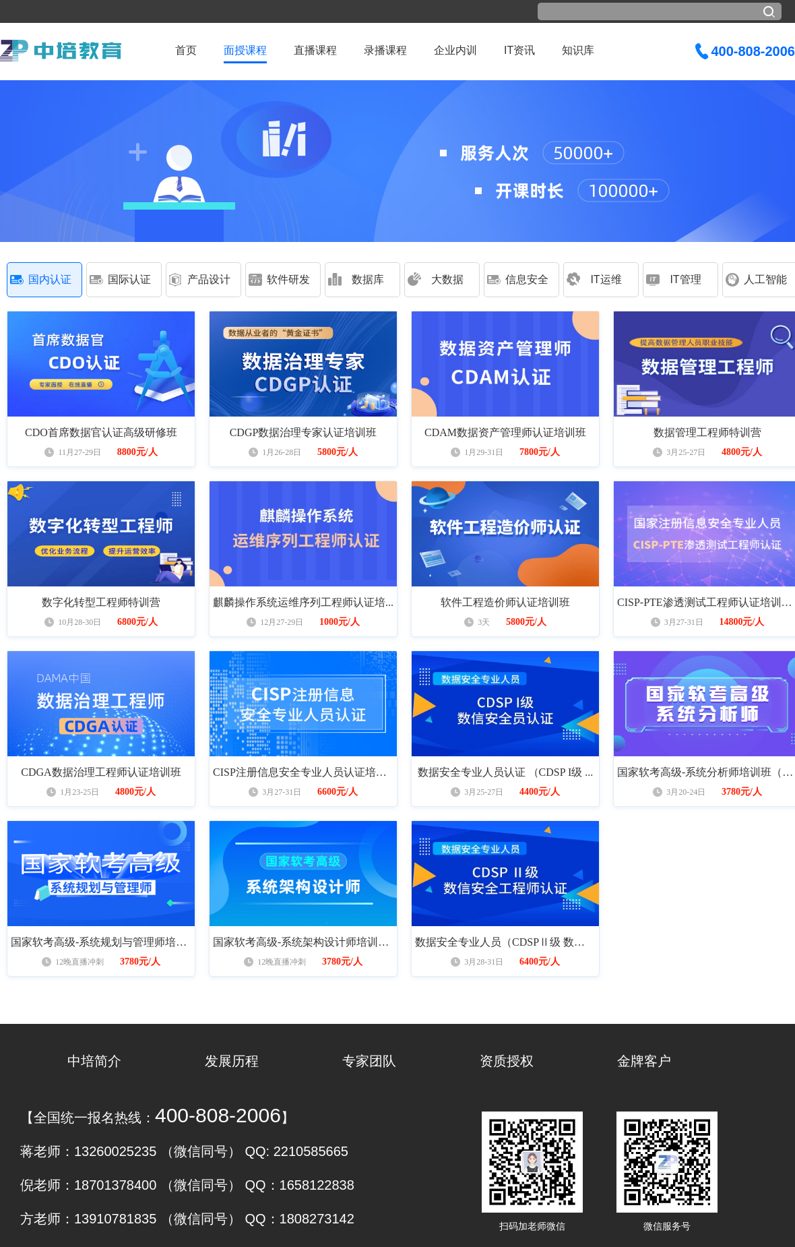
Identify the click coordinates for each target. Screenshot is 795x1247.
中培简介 (94, 1061)
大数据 (447, 279)
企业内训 (455, 50)
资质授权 (507, 1061)
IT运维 (605, 279)
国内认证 (49, 279)
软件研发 (288, 279)
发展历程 (232, 1061)
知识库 (578, 50)
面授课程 (245, 50)
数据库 (368, 279)
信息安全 (526, 279)
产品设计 (208, 279)
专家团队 (369, 1061)
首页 (186, 50)
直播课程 (315, 50)
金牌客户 (644, 1061)
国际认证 (129, 279)
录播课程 (385, 50)
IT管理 (685, 279)
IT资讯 (519, 50)
